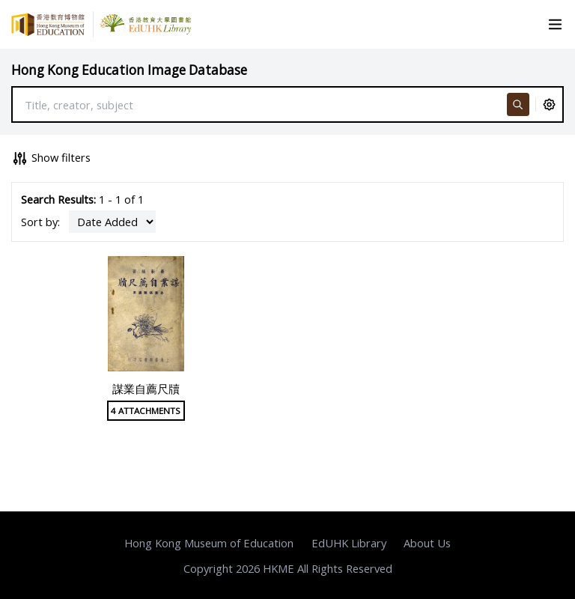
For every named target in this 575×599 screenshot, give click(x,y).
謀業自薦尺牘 (146, 388)
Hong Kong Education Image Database (129, 70)
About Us (427, 542)
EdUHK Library (348, 542)
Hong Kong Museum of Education (208, 542)
